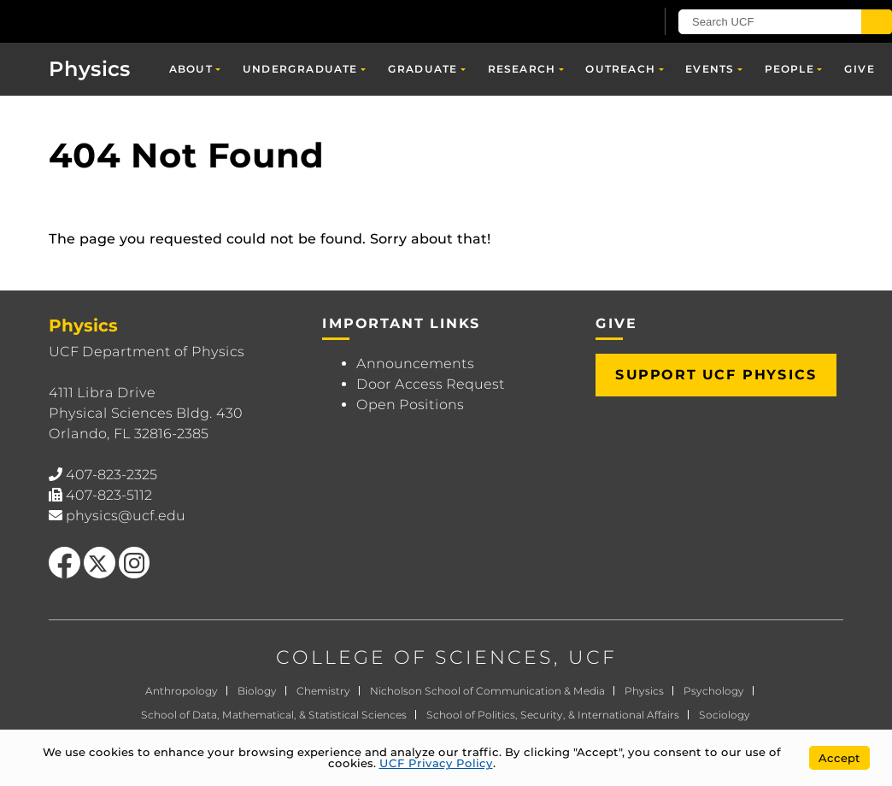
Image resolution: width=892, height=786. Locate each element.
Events (709, 68)
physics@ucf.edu (125, 515)
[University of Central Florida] (126, 21)
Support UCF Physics (716, 375)
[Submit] (876, 21)
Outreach (620, 68)
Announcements (415, 363)
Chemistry (323, 690)
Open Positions (410, 404)
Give (859, 68)
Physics (90, 68)
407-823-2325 (111, 474)
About (191, 68)
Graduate (423, 68)
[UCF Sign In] (599, 22)
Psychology (714, 690)
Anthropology (181, 690)
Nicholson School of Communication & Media (487, 690)
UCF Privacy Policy (436, 763)
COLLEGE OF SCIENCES (415, 657)
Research (522, 68)
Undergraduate (300, 68)
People (789, 68)
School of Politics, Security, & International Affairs (552, 714)
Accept (839, 758)
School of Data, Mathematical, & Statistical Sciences (274, 714)
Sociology (724, 714)
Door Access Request (430, 384)
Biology (257, 690)
